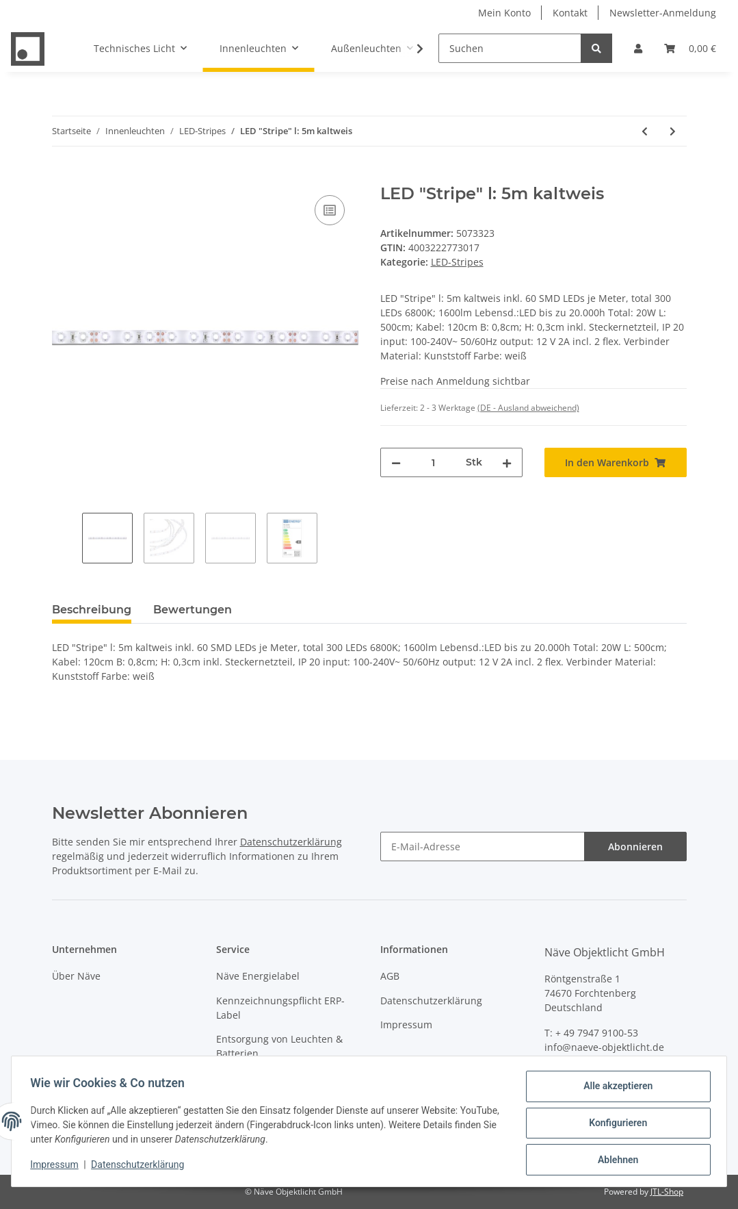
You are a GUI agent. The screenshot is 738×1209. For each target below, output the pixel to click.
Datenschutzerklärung (291, 841)
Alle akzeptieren (614, 1089)
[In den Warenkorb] (63, 176)
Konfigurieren (614, 1124)
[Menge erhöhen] (507, 462)
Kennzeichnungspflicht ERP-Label (280, 1007)
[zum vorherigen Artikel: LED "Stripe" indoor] (645, 131)
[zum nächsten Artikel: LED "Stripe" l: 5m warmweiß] (673, 131)
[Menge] (433, 462)
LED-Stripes (457, 261)
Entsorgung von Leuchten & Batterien (279, 1046)
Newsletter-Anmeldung (662, 12)
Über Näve (76, 975)
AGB (389, 975)
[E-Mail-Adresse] (482, 846)
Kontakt (570, 12)
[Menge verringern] (396, 462)
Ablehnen (614, 1160)
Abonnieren (635, 846)
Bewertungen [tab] (192, 609)
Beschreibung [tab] (91, 609)
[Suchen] (509, 48)
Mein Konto (504, 12)
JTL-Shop (666, 1191)
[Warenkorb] (690, 48)
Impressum (406, 1024)
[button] (638, 48)
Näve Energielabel (258, 975)
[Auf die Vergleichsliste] (330, 210)
